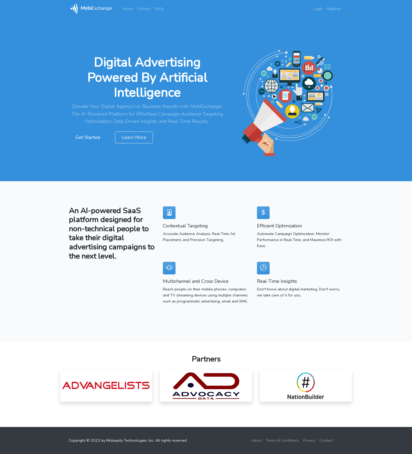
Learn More (134, 137)
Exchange (90, 8)
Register (334, 8)
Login (318, 8)
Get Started (87, 137)
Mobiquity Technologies (126, 440)
